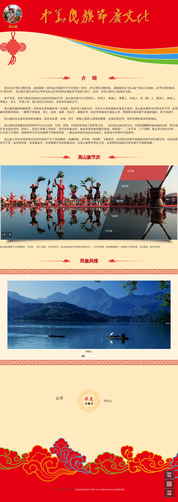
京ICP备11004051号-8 (63, 489)
